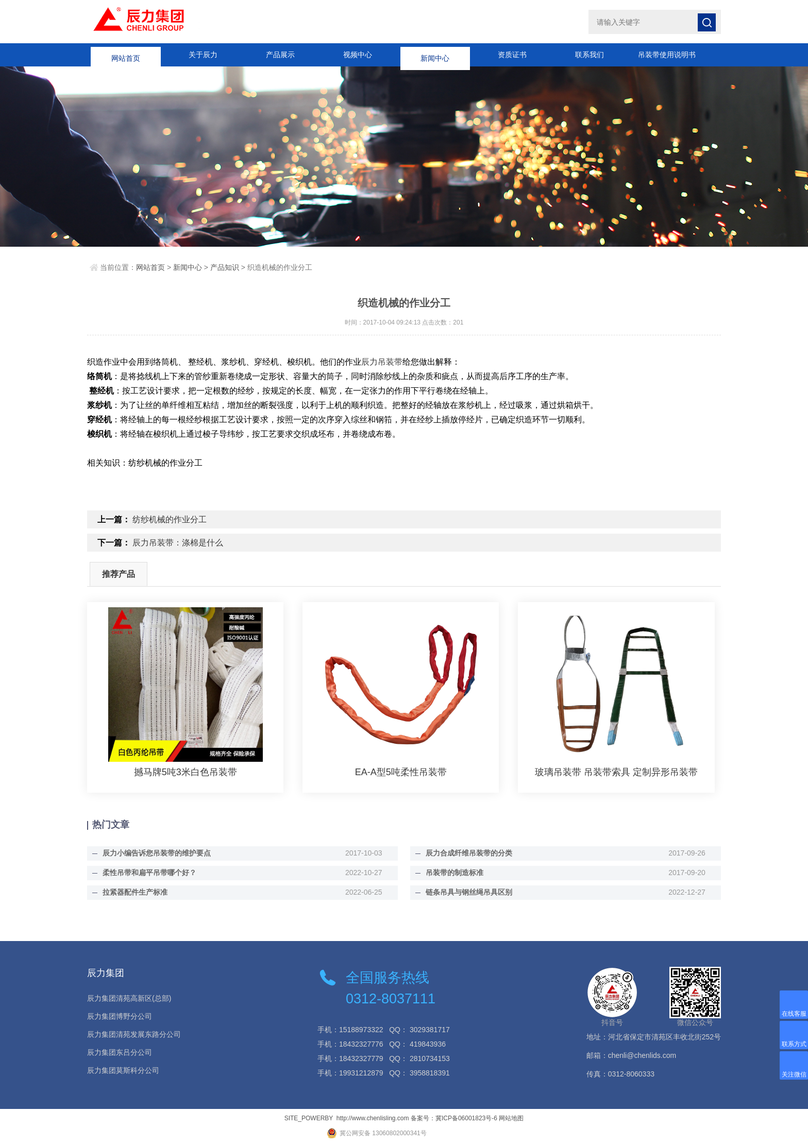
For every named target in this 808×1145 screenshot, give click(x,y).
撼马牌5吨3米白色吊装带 (185, 772)
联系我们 (589, 54)
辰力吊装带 (381, 361)
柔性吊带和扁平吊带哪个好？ (149, 872)
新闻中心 (434, 54)
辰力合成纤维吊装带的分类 (469, 853)
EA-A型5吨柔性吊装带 (401, 772)
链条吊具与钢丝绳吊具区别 (469, 892)
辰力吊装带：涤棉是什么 (177, 542)
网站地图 (511, 1118)
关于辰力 (203, 54)
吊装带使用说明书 (667, 54)
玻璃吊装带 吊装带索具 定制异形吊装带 (616, 772)
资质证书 (512, 54)
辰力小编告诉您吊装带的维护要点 (157, 853)
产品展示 (280, 54)
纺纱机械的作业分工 (169, 519)
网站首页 (125, 54)
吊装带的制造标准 (454, 872)
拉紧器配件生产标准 (135, 892)
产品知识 (224, 267)
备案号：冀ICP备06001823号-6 (454, 1118)
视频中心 (357, 54)
